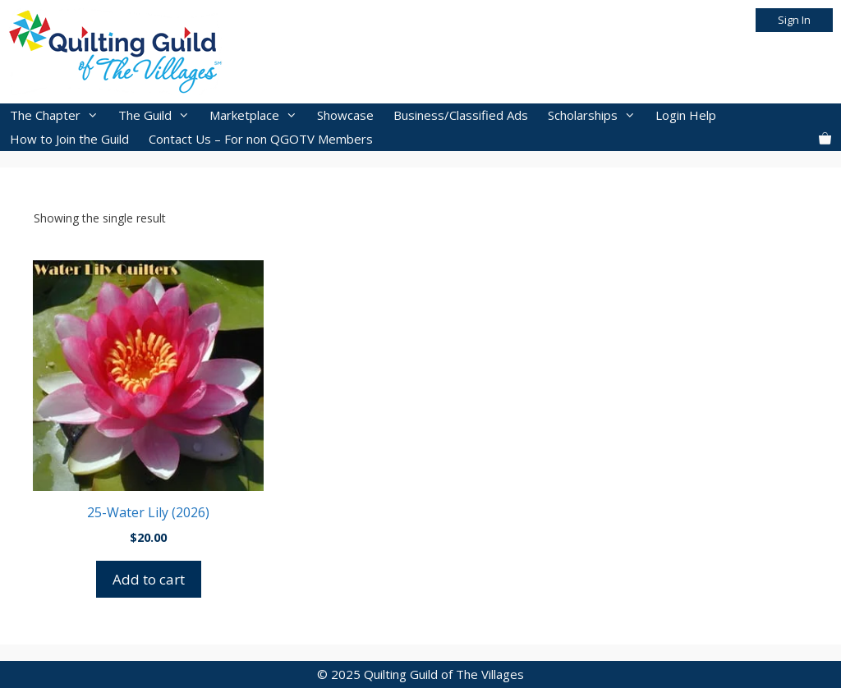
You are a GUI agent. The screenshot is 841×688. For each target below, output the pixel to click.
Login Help (685, 115)
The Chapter (59, 115)
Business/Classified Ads (460, 115)
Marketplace (258, 115)
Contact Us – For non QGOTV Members (261, 139)
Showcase (345, 115)
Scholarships (597, 115)
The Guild (159, 115)
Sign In (794, 19)
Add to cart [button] (149, 579)
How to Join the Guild (69, 139)
